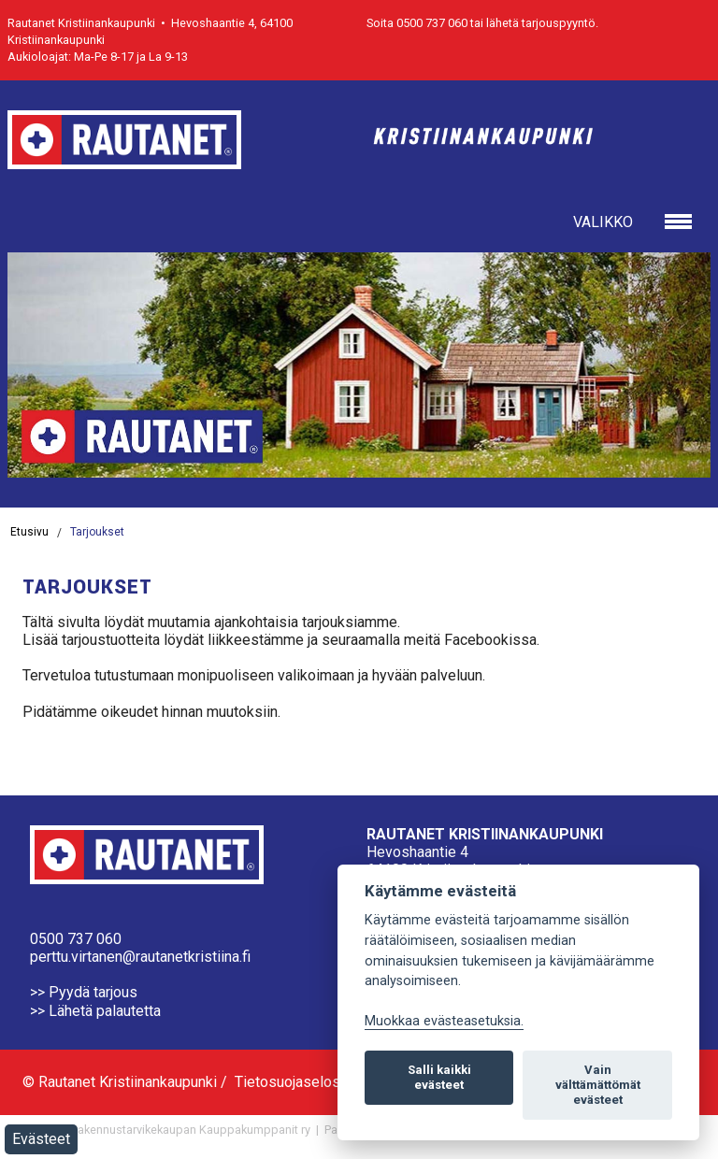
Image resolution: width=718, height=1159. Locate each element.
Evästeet (41, 1139)
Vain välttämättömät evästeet (597, 1085)
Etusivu (29, 531)
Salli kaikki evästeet (439, 1077)
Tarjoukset (97, 531)
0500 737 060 (76, 939)
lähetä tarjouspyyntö (541, 23)
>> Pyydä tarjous (83, 992)
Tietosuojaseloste (294, 1082)
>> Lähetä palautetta (95, 1011)
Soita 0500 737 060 (416, 23)
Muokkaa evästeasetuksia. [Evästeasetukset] (444, 1021)
